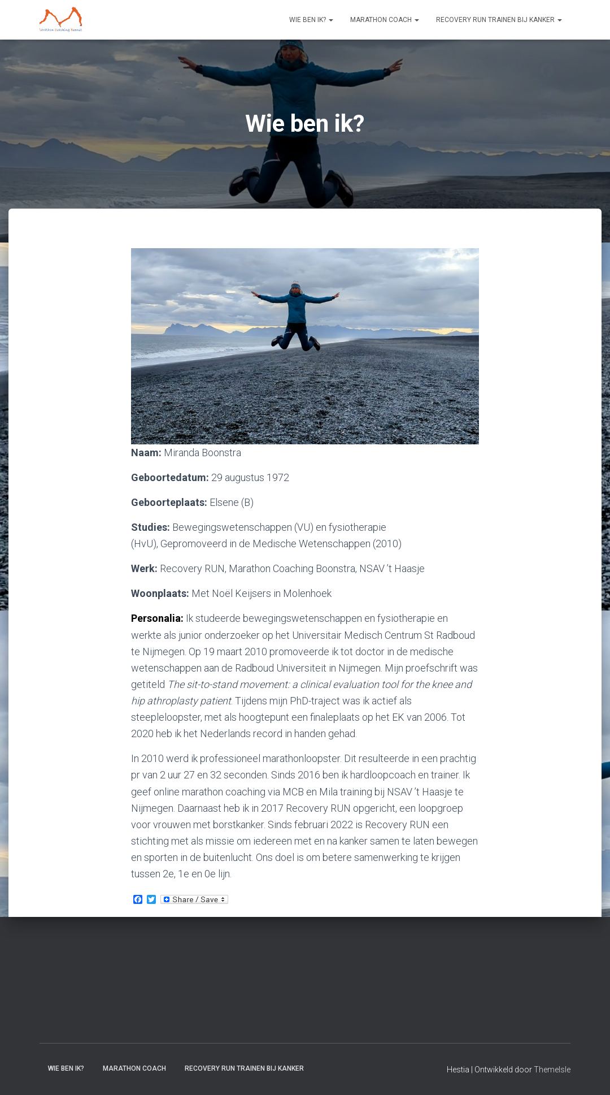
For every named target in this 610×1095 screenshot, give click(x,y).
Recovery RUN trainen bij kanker (499, 20)
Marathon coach (384, 20)
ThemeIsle (552, 1069)
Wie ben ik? (311, 20)
